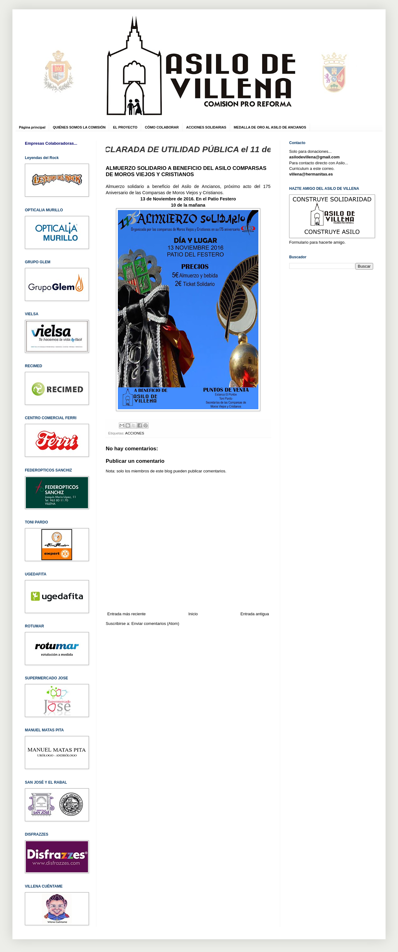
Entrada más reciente (126, 614)
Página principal (32, 127)
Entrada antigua (254, 614)
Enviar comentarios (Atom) (155, 623)
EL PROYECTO (125, 127)
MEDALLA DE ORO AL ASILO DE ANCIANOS (270, 127)
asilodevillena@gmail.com (314, 157)
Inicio (193, 614)
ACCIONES (134, 433)
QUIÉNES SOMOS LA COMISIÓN (79, 127)
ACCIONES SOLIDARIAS (206, 127)
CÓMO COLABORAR (162, 127)
